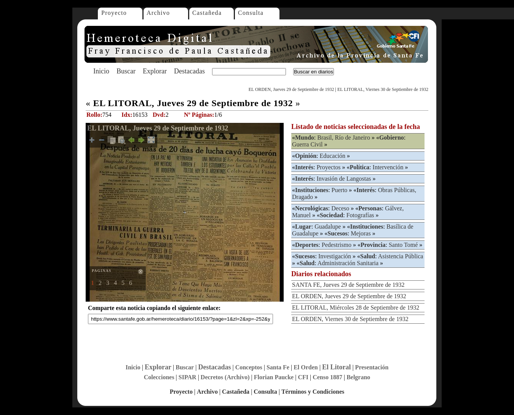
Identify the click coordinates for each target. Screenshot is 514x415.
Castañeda (207, 13)
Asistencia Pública (400, 256)
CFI (303, 377)
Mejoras (360, 233)
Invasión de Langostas (343, 178)
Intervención (388, 167)
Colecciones (159, 377)
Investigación (334, 256)
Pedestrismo (336, 245)
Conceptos (248, 367)
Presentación (372, 367)
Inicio (101, 71)
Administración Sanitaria (348, 263)
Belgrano (358, 377)
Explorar (155, 71)
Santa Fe (278, 367)
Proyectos (328, 167)
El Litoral (336, 367)
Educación (332, 156)
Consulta (250, 13)
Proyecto (114, 13)
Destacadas (189, 71)
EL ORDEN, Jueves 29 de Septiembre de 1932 (291, 89)
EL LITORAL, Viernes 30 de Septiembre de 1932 (382, 89)
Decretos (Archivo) (225, 377)
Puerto (340, 190)
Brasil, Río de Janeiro (343, 137)
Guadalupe (327, 226)
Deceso (340, 208)
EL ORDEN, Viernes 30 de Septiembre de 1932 (350, 319)
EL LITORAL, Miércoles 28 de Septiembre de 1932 (355, 307)
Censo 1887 (327, 377)
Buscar (126, 71)
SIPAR (187, 377)
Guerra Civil (307, 144)
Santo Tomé (403, 245)
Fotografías (360, 215)
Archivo (158, 13)
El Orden (306, 367)
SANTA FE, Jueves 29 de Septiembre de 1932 (348, 284)
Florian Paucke (274, 377)
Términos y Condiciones (312, 391)
